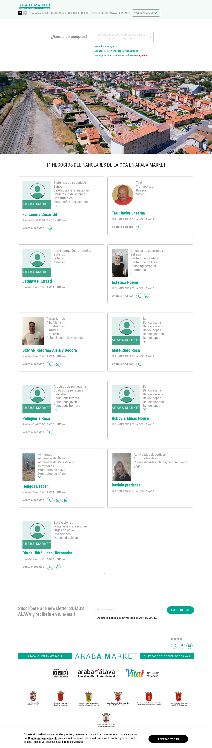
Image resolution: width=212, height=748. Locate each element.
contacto (158, 6)
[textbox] (124, 30)
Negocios (107, 6)
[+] (55, 206)
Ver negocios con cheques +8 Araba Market (123, 45)
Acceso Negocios (179, 6)
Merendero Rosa (126, 351)
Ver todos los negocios (110, 40)
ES (54, 6)
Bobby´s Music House (130, 419)
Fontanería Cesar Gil (39, 215)
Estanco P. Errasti (37, 281)
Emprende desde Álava (137, 6)
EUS (60, 6)
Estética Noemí (125, 283)
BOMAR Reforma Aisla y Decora (49, 351)
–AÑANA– (60, 221)
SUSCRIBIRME (180, 611)
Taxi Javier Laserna (128, 213)
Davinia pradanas (126, 485)
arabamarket (74, 6)
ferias (118, 6)
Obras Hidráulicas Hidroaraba (47, 553)
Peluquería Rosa (36, 419)
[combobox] (124, 30)
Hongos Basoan (35, 487)
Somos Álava (92, 6)
